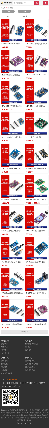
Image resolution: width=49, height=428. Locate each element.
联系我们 (4, 347)
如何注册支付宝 (6, 373)
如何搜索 (28, 350)
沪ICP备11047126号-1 (24, 423)
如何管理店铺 (30, 370)
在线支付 (4, 367)
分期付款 (4, 361)
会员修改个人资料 (31, 364)
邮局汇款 (4, 364)
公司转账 (4, 370)
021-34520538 (11, 380)
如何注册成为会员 (31, 344)
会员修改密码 (30, 361)
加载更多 (24, 332)
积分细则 (28, 347)
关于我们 (4, 344)
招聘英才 (4, 350)
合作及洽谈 (5, 353)
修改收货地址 (30, 367)
